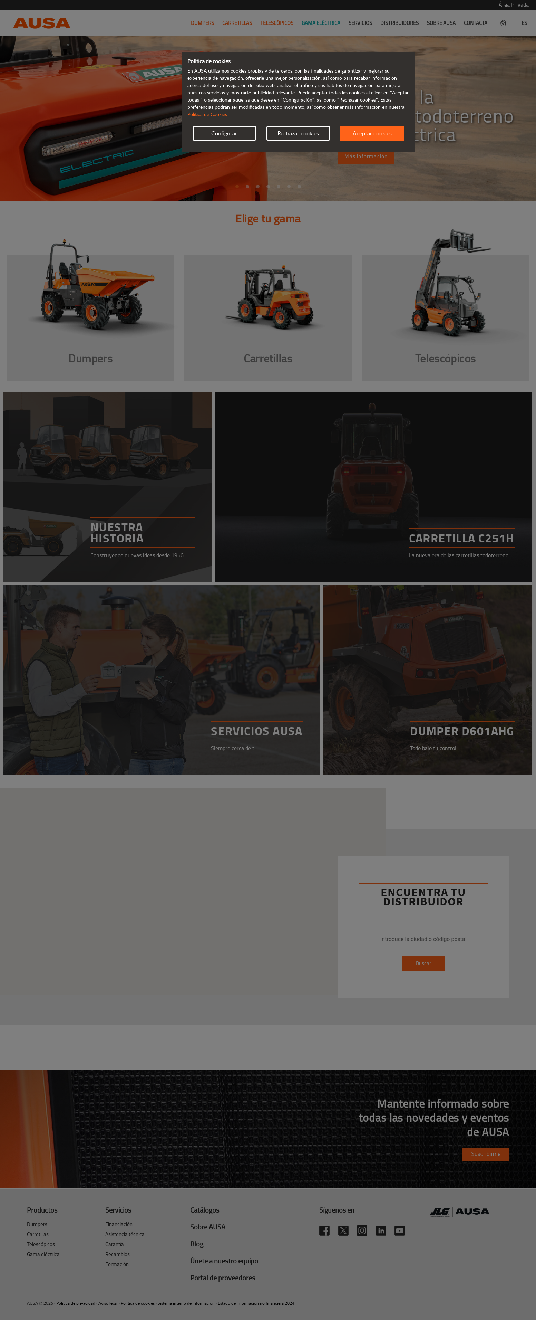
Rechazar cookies (298, 133)
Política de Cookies (207, 114)
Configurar (224, 133)
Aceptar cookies (372, 133)
